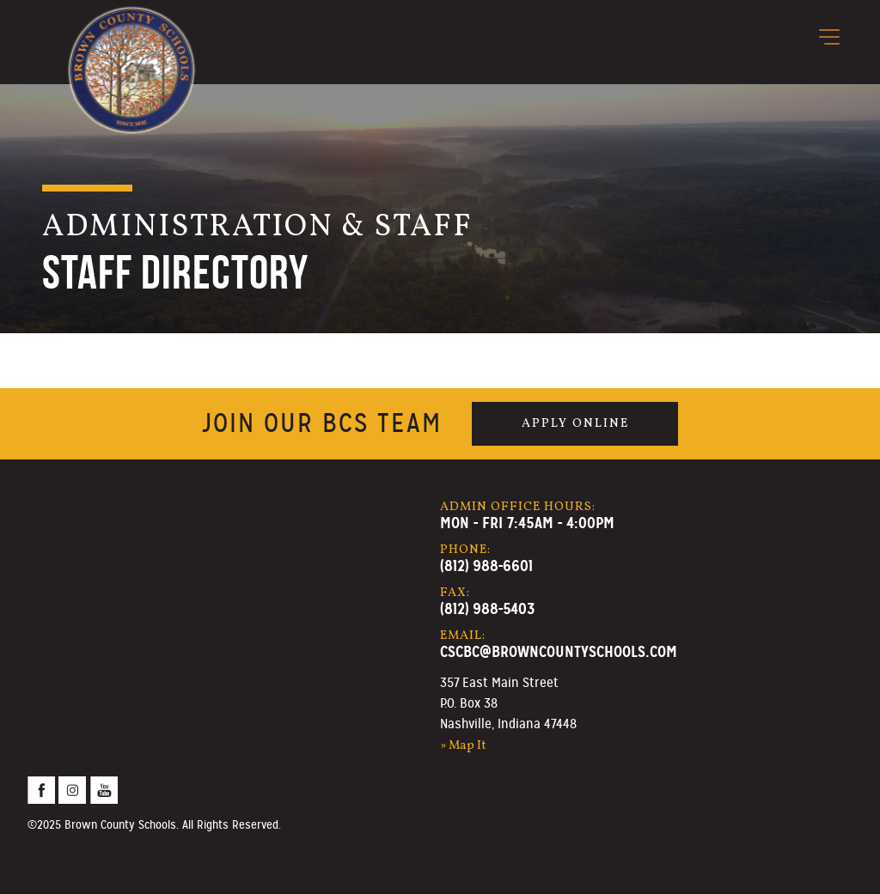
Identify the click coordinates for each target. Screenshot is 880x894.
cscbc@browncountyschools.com (558, 651)
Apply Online (575, 423)
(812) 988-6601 (486, 565)
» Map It (463, 745)
